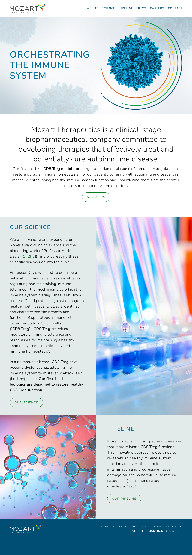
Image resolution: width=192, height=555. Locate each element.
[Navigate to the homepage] (28, 8)
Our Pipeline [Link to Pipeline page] (124, 499)
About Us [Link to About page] (96, 197)
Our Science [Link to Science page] (26, 402)
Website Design (143, 530)
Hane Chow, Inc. (169, 530)
